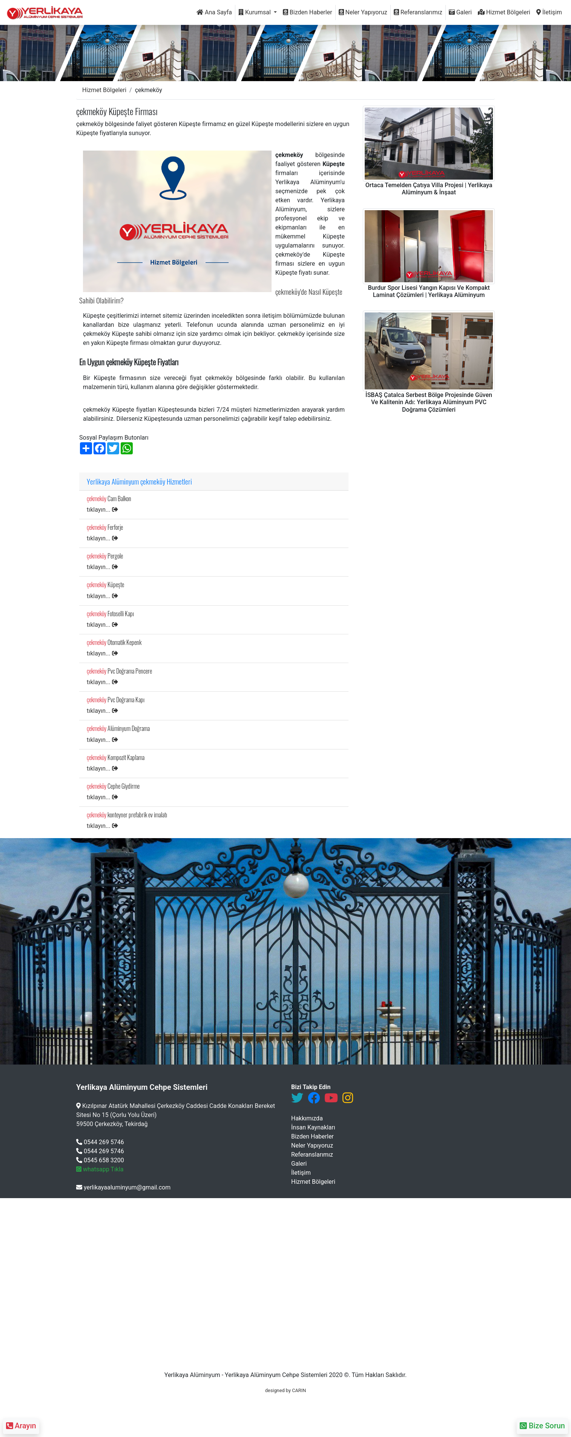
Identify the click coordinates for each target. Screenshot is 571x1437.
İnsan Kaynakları (313, 1127)
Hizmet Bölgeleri (504, 12)
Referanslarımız (418, 12)
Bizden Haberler (307, 12)
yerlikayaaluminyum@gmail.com (123, 1187)
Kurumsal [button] (255, 12)
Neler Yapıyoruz (363, 12)
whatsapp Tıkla (100, 1169)
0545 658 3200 (100, 1160)
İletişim (549, 12)
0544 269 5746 (100, 1142)
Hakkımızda (307, 1118)
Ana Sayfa (214, 12)
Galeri (460, 12)
